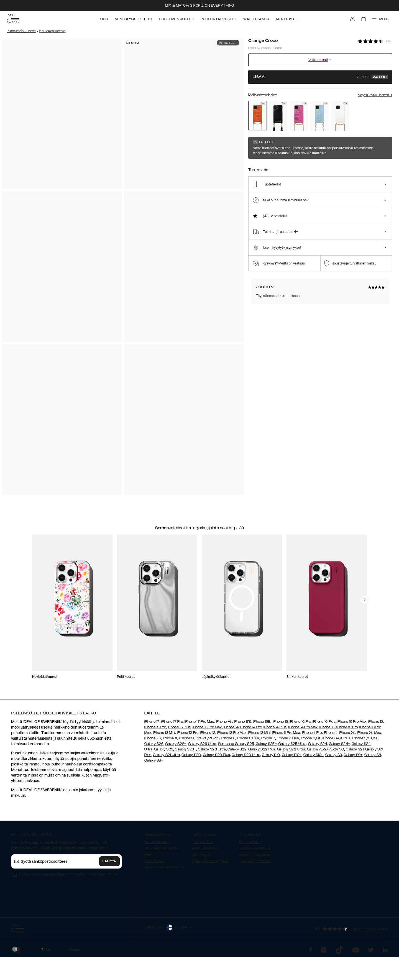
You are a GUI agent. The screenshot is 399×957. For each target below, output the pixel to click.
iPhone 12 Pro (188, 733)
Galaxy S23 (163, 749)
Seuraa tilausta (157, 842)
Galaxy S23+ (185, 749)
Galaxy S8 (372, 755)
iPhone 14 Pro (251, 727)
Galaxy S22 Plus (261, 749)
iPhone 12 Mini (259, 733)
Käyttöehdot (250, 842)
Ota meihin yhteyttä (161, 848)
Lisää (320, 77)
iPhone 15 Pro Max (207, 727)
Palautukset (154, 861)
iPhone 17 (152, 722)
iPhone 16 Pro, (301, 722)
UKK (148, 855)
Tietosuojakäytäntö (255, 848)
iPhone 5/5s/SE (365, 738)
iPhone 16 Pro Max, (352, 722)
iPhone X (170, 738)
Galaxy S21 (355, 749)
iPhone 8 (228, 738)
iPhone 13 (327, 727)
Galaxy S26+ (175, 744)
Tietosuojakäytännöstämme (96, 874)
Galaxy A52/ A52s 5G (325, 749)
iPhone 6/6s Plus (337, 738)
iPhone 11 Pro (312, 733)
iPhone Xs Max (369, 733)
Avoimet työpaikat (254, 855)
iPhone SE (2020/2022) (199, 738)
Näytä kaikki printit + (375, 95)
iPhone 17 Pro (171, 722)
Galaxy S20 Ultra (246, 755)
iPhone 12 (208, 733)
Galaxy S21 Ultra (166, 755)
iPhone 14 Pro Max (303, 727)
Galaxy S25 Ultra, (292, 744)
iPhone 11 (330, 733)
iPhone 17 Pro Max (199, 722)
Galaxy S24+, (340, 744)
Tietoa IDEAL (203, 842)
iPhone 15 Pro (155, 727)
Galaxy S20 (191, 755)
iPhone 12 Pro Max (232, 733)
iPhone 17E (242, 722)
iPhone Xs (347, 733)
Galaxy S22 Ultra (291, 749)
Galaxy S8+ (153, 760)
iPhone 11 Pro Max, (286, 733)
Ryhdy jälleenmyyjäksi (210, 861)
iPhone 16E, (262, 722)
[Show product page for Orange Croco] (257, 115)
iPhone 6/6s (311, 738)
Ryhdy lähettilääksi (255, 861)
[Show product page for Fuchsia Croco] (299, 116)
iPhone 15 (375, 722)
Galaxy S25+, (266, 744)
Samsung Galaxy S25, (236, 744)
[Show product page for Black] (278, 116)
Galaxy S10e (313, 755)
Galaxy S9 (333, 755)
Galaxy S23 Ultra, (212, 749)
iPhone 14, (231, 727)
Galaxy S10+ (292, 755)
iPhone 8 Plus (248, 738)
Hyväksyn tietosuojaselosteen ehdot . (68, 874)
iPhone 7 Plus (288, 738)
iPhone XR (152, 738)
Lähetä (109, 861)
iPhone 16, (280, 722)
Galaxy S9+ (353, 755)
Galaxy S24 (317, 744)
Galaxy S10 (271, 755)
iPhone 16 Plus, (324, 722)
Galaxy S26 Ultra (202, 744)
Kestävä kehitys (205, 848)
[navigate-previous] (364, 599)
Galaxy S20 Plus (216, 755)
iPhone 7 (268, 738)
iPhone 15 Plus (179, 727)
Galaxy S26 (153, 744)
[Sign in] (352, 18)
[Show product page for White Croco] (340, 116)
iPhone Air (224, 722)
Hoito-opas (201, 855)
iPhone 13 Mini (164, 733)
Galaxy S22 (237, 749)
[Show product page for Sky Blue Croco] (319, 116)
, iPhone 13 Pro (346, 727)
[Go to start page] (13, 18)
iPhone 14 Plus (275, 727)
